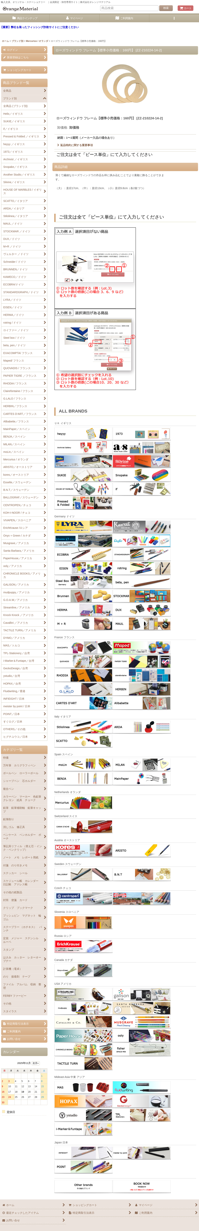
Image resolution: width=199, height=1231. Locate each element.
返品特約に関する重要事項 (75, 145)
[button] (174, 18)
